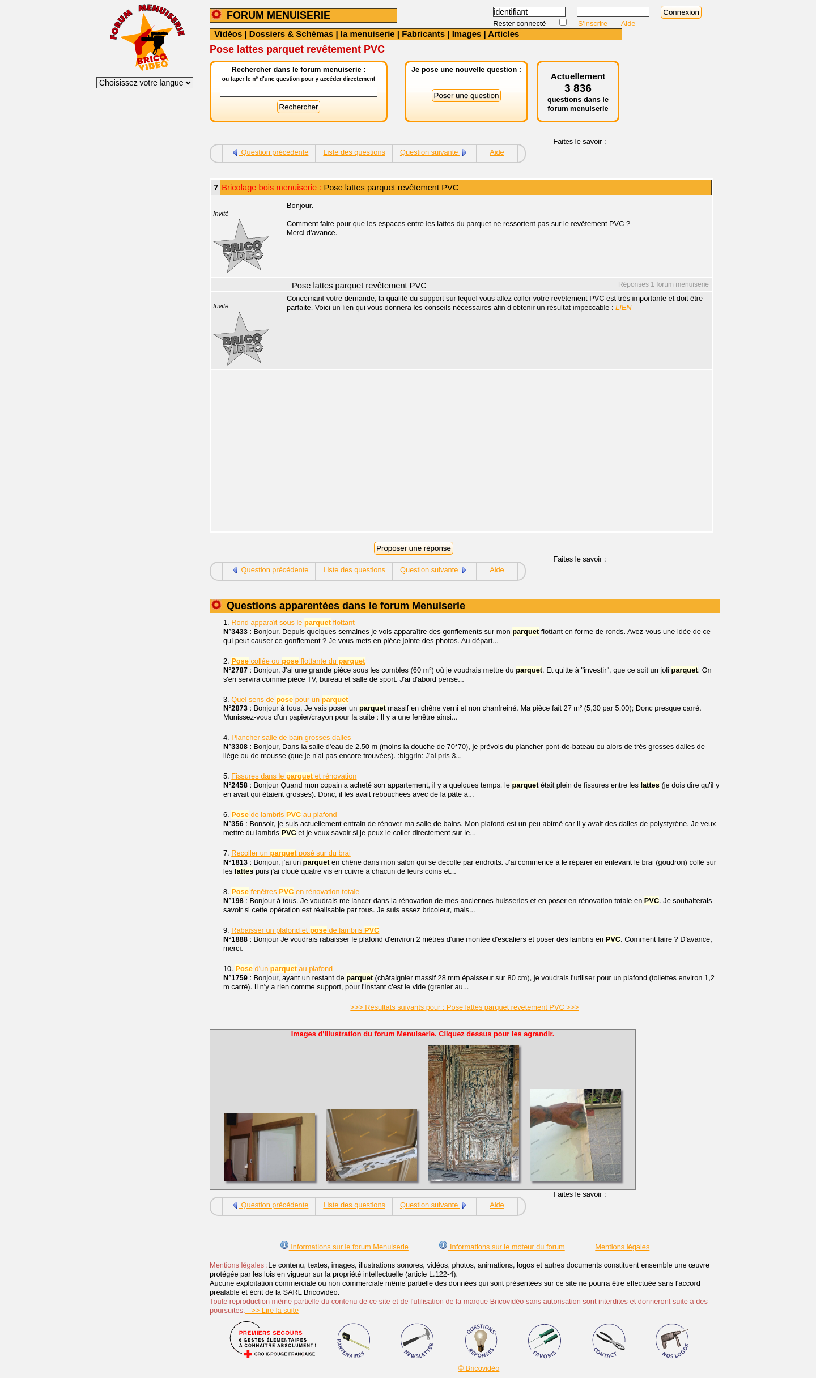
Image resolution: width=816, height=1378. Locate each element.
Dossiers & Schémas (291, 34)
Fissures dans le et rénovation (293, 776)
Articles (503, 34)
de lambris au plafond (284, 814)
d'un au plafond (284, 968)
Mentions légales (622, 1247)
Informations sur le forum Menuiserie (344, 1247)
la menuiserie (368, 34)
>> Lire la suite (272, 1310)
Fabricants (423, 34)
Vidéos (228, 34)
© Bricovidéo (479, 1368)
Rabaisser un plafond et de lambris (305, 930)
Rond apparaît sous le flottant (293, 622)
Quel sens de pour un (289, 699)
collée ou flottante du (298, 661)
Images (467, 34)
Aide (628, 23)
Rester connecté (520, 23)
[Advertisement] (493, 452)
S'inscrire (594, 23)
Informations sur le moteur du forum (501, 1247)
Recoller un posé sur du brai (291, 853)
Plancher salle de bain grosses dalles (291, 737)
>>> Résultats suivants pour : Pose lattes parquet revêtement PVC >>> (464, 1007)
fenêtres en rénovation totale (295, 891)
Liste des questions (354, 152)
